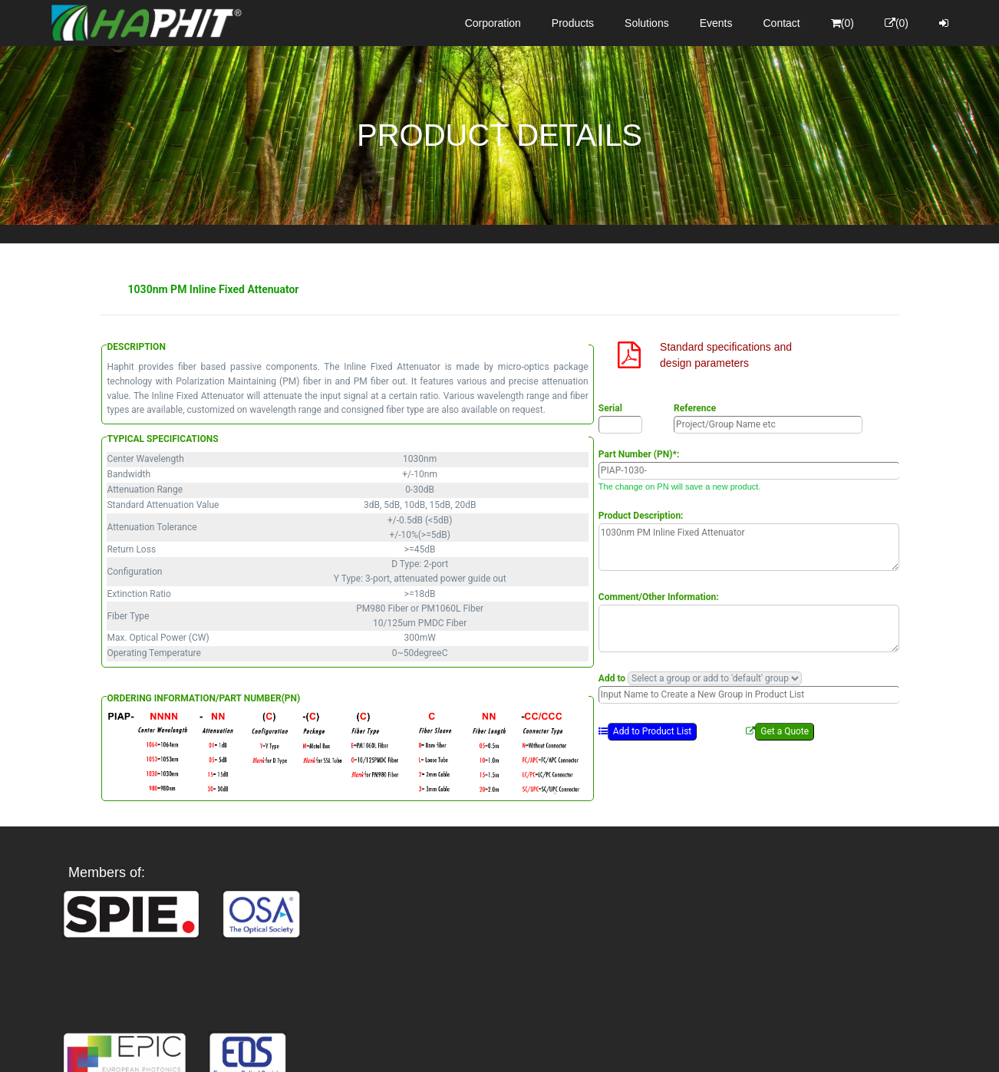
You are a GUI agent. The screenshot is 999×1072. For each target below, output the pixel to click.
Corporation (493, 23)
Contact (781, 23)
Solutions (647, 23)
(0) (842, 23)
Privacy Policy (589, 1047)
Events (716, 23)
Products (573, 23)
